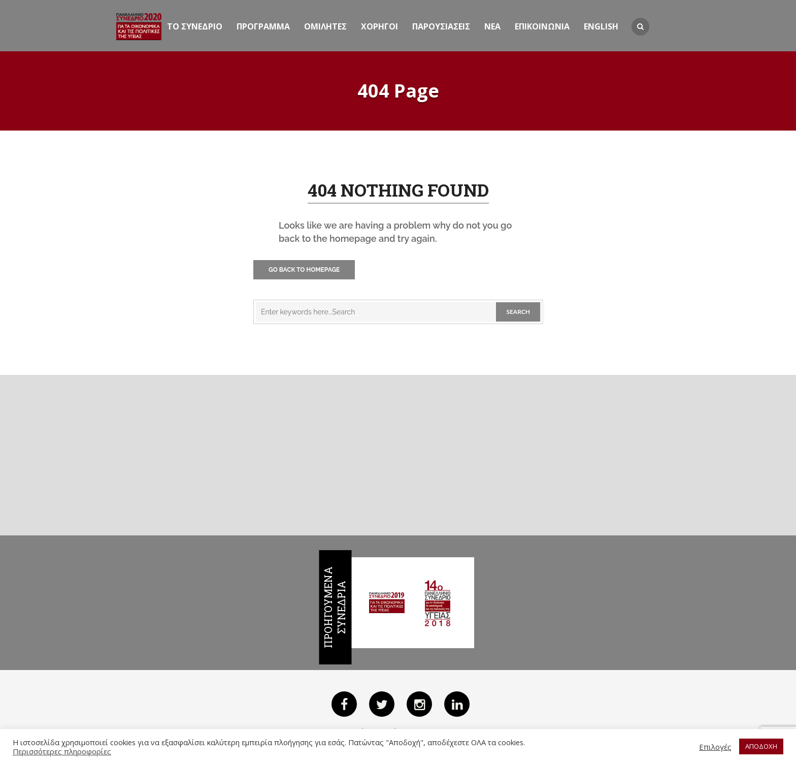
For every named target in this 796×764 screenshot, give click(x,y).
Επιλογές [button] (715, 746)
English (601, 26)
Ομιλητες (325, 26)
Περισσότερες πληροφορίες (62, 751)
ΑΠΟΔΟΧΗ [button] (761, 746)
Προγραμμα (263, 26)
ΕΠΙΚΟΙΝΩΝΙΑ (542, 26)
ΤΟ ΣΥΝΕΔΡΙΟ (194, 26)
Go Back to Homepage (304, 269)
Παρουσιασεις (441, 26)
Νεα (492, 26)
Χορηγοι (379, 26)
